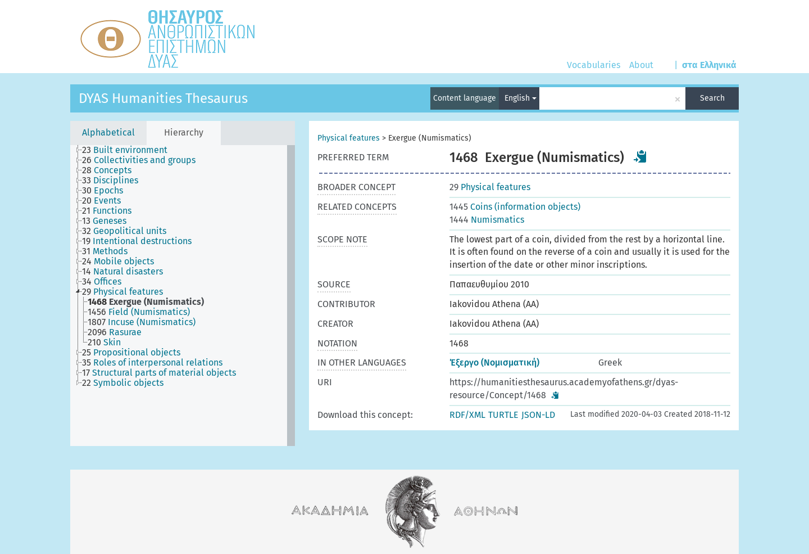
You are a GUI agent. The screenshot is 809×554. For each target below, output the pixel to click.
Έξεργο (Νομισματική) (494, 362)
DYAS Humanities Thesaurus (163, 98)
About (641, 65)
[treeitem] (129, 150)
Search (712, 98)
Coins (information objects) (514, 206)
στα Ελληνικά (709, 65)
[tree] (182, 295)
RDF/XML (467, 414)
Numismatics (486, 219)
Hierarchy (183, 132)
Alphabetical (108, 132)
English (521, 98)
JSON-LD (538, 414)
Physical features (348, 138)
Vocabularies (593, 65)
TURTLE (503, 414)
